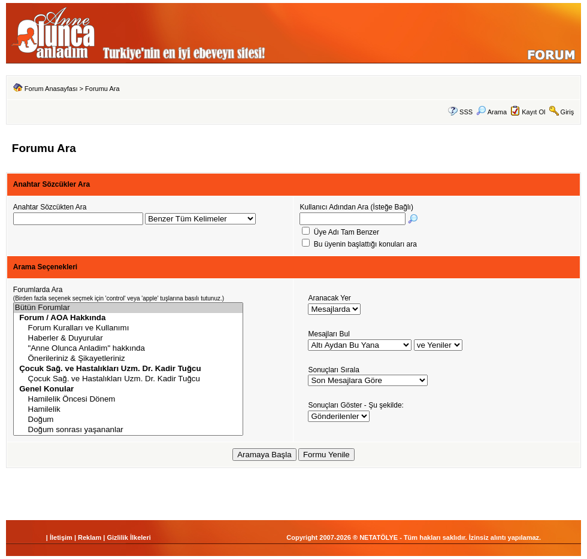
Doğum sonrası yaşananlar (128, 430)
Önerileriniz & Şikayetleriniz (128, 359)
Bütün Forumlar (128, 308)
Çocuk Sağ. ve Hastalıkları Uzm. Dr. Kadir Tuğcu (128, 379)
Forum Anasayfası (51, 88)
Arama (491, 112)
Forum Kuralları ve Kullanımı (128, 328)
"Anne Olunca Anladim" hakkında (128, 349)
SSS (466, 112)
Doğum (128, 420)
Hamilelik (128, 410)
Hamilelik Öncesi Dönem (128, 399)
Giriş (567, 112)
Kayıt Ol (533, 112)
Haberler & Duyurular (128, 338)
